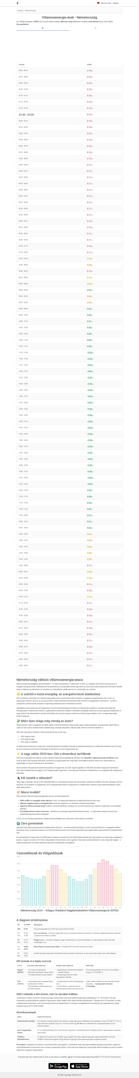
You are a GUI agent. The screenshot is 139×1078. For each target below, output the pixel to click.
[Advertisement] (70, 46)
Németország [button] (103, 3)
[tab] (43, 28)
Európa (20, 11)
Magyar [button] (115, 3)
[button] (121, 3)
